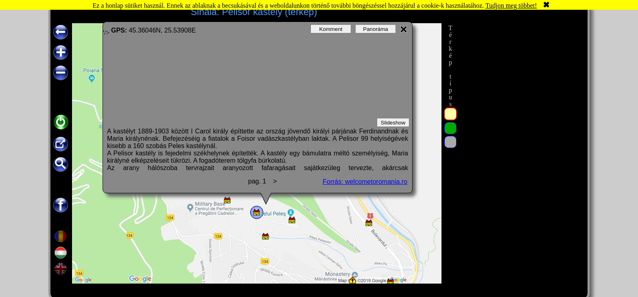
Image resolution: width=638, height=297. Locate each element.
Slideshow (393, 123)
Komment (330, 29)
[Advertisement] (520, 145)
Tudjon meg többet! (511, 5)
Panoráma (375, 29)
